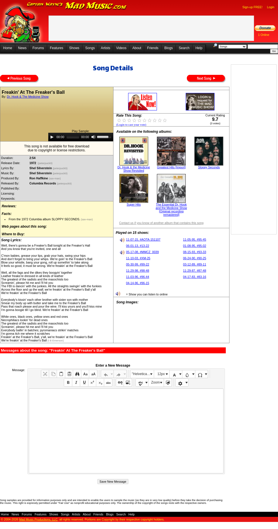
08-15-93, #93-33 (194, 252)
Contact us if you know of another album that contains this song (161, 223)
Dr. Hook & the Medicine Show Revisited (133, 169)
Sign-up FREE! (252, 7)
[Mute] (93, 137)
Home (7, 48)
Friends (152, 48)
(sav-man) (55, 178)
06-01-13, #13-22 (137, 245)
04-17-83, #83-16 (194, 276)
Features (56, 48)
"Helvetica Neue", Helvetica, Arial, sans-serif (143, 374)
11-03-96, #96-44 (137, 276)
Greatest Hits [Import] (171, 167)
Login (270, 7)
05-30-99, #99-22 (137, 264)
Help (198, 48)
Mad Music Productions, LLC (38, 519)
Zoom (155, 382)
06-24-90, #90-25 (194, 258)
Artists (105, 48)
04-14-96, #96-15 (137, 283)
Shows (74, 48)
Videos (121, 48)
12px (161, 374)
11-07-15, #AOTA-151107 (143, 239)
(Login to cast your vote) (131, 124)
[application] (80, 137)
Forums (38, 48)
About (136, 48)
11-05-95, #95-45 (194, 239)
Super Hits (134, 204)
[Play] (52, 137)
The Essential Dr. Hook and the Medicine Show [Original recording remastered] (171, 209)
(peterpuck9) (45, 163)
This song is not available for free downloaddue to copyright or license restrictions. (56, 148)
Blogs (168, 48)
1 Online (263, 34)
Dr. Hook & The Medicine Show (28, 96)
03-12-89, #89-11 (194, 264)
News (22, 48)
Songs (90, 48)
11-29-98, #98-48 (137, 270)
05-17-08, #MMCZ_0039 (142, 252)
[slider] (73, 137)
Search (184, 48)
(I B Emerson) (55, 340)
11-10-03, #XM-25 (138, 258)
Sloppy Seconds (209, 167)
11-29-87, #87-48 (194, 270)
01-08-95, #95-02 (194, 245)
